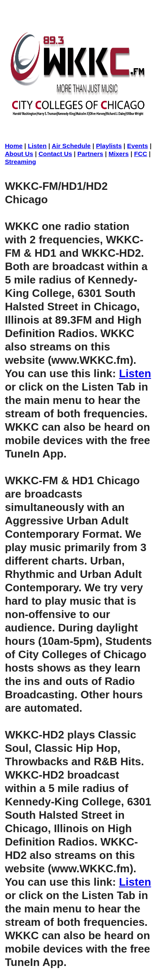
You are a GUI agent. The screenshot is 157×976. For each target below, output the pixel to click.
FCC (140, 153)
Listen (37, 145)
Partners (90, 153)
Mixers (118, 153)
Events (137, 145)
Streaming (20, 161)
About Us (19, 153)
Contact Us (55, 153)
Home (14, 145)
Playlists (109, 145)
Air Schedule (71, 145)
